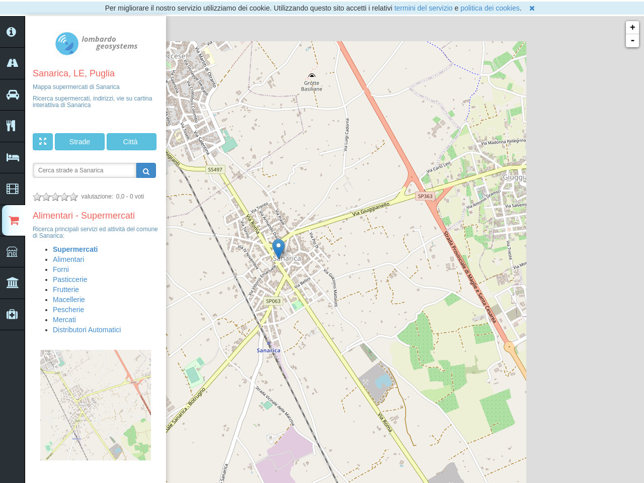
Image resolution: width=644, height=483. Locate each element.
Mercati (64, 320)
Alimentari (68, 259)
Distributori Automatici (87, 330)
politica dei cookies (490, 8)
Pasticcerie (70, 279)
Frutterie (66, 289)
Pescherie (68, 310)
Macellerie (69, 300)
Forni (61, 269)
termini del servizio (423, 8)
